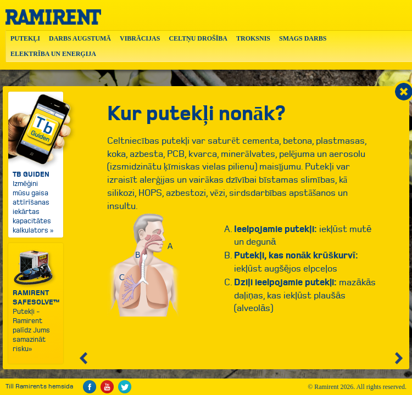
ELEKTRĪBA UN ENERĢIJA (53, 54)
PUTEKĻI (25, 38)
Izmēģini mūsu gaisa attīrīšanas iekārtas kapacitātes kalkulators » (35, 163)
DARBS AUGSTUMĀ (80, 38)
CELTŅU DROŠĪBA (198, 38)
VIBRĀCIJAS (140, 38)
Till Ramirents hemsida (39, 387)
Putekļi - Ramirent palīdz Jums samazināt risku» (36, 301)
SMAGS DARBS (302, 38)
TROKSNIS (253, 38)
